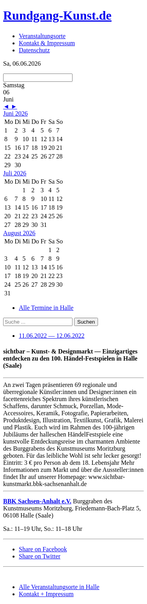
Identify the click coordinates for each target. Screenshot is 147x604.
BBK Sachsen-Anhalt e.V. (37, 501)
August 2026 (19, 233)
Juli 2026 (14, 173)
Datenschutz (34, 50)
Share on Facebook (43, 549)
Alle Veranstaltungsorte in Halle (59, 587)
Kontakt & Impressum (47, 43)
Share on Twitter (39, 556)
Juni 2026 (15, 113)
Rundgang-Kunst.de (57, 15)
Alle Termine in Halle (46, 307)
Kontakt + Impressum (46, 594)
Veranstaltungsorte (42, 36)
